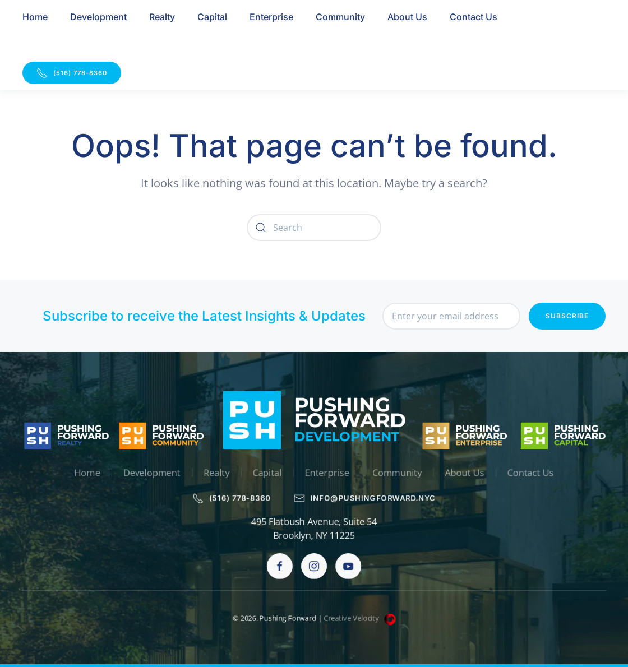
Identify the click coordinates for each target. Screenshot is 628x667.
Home (35, 16)
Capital (212, 16)
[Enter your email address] (451, 316)
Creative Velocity (360, 618)
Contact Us (473, 16)
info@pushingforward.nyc (365, 498)
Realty (162, 16)
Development (98, 16)
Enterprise (271, 16)
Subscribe (567, 316)
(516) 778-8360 (71, 72)
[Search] (314, 227)
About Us (407, 16)
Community (340, 16)
